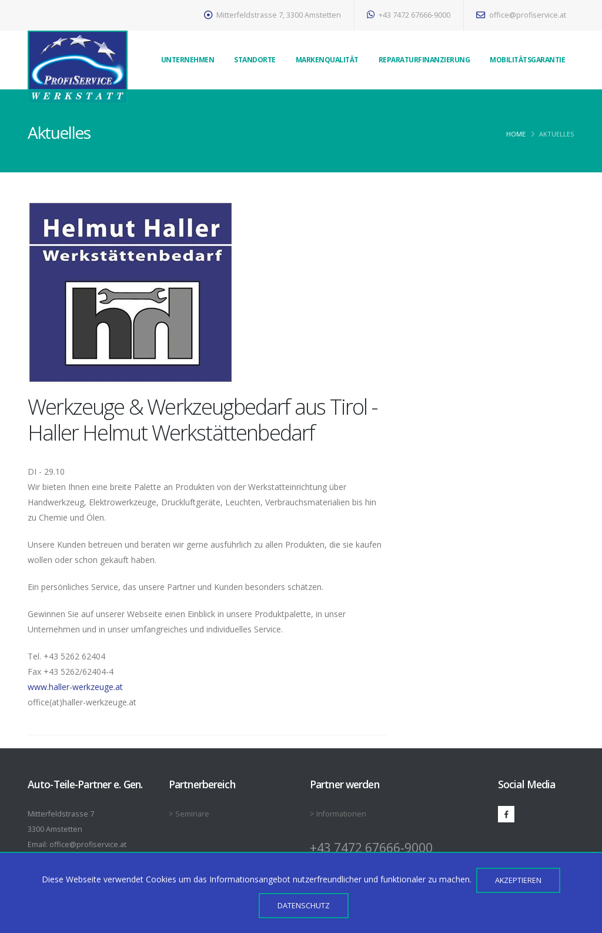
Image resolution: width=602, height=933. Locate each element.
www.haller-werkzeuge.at (75, 686)
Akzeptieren (518, 880)
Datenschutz (303, 905)
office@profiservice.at (521, 15)
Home (516, 133)
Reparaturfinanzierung (424, 60)
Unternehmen (188, 60)
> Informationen (338, 814)
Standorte (255, 60)
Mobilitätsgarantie (527, 60)
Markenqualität (327, 60)
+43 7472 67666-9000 (408, 15)
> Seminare (189, 814)
